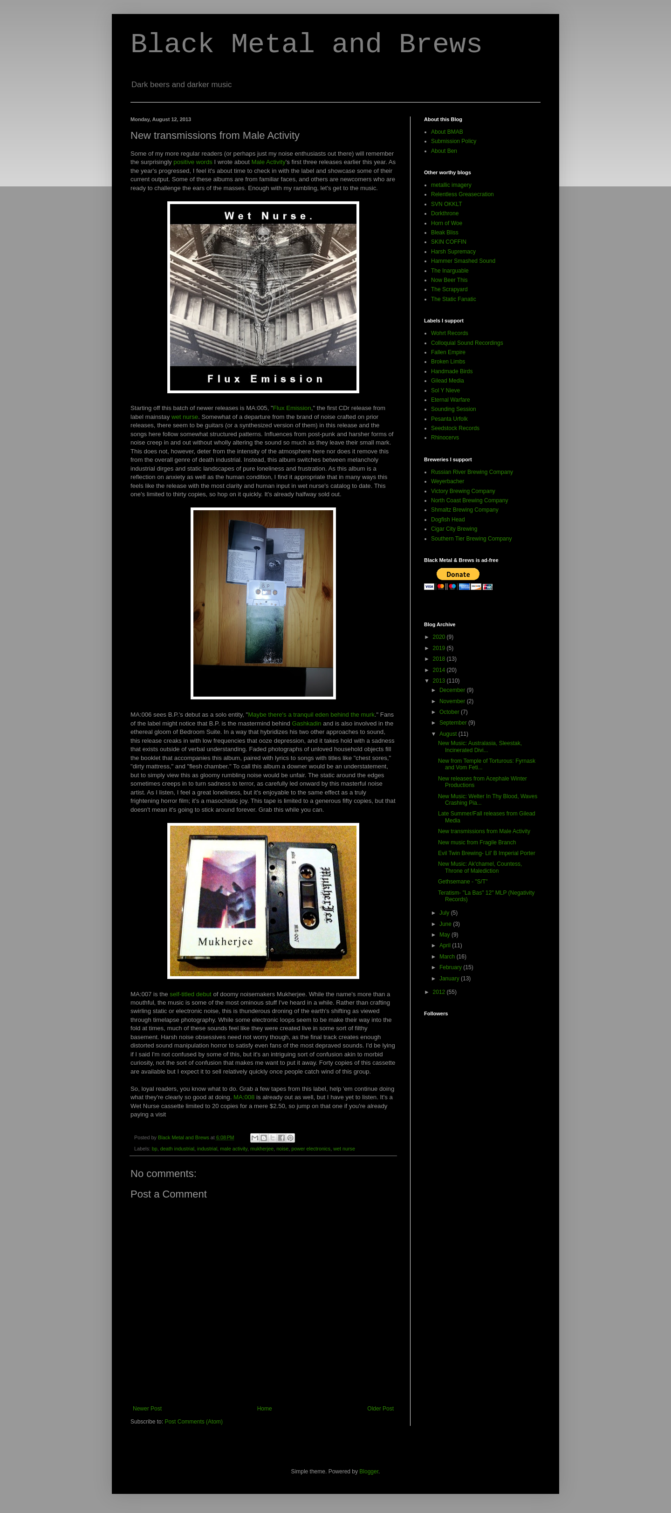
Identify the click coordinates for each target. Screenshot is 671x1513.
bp (154, 1148)
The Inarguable (450, 270)
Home (264, 1408)
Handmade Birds (451, 371)
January (450, 978)
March (448, 956)
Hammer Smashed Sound (463, 261)
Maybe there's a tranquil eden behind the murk (311, 714)
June (446, 924)
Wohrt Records (449, 333)
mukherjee (262, 1148)
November (453, 701)
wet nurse (184, 416)
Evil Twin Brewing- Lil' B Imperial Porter (486, 853)
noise (282, 1148)
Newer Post (147, 1408)
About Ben (444, 151)
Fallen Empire (448, 352)
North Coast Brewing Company (469, 500)
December (453, 690)
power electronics (310, 1148)
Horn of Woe (446, 223)
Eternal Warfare (450, 400)
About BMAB (447, 132)
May (445, 934)
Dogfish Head (448, 519)
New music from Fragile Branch (477, 842)
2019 (440, 648)
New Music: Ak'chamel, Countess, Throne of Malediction (480, 867)
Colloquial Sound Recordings (467, 343)
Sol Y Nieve (445, 390)
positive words (192, 161)
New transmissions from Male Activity (484, 831)
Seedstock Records (455, 428)
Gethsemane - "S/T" (463, 881)
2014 (440, 670)
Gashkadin (307, 723)
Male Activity (269, 161)
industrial (207, 1148)
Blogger (368, 1471)
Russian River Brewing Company (472, 472)
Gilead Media (447, 380)
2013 (440, 681)
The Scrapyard (449, 289)
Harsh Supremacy (453, 251)
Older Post (380, 1408)
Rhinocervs (445, 437)
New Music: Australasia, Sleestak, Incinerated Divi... (480, 746)
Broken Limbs (448, 361)
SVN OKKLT (446, 204)
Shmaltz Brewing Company (465, 510)
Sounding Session (453, 409)
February (451, 967)
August (449, 734)
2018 (440, 659)
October (450, 712)
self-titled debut (190, 994)
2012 (440, 992)
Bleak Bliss (445, 232)
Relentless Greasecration (462, 194)
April (445, 945)
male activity (233, 1148)
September (453, 722)
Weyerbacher (447, 481)
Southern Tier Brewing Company (471, 538)
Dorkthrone (445, 213)
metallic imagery (451, 185)
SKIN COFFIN (448, 242)
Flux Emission (292, 407)
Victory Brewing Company (463, 491)
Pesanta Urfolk (449, 419)
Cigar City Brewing (454, 529)
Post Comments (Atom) (193, 1421)
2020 (440, 637)
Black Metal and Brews (306, 45)
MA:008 (243, 1097)
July (445, 913)
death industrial (177, 1148)
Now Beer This (449, 280)
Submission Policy (453, 141)
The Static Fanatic (453, 299)
